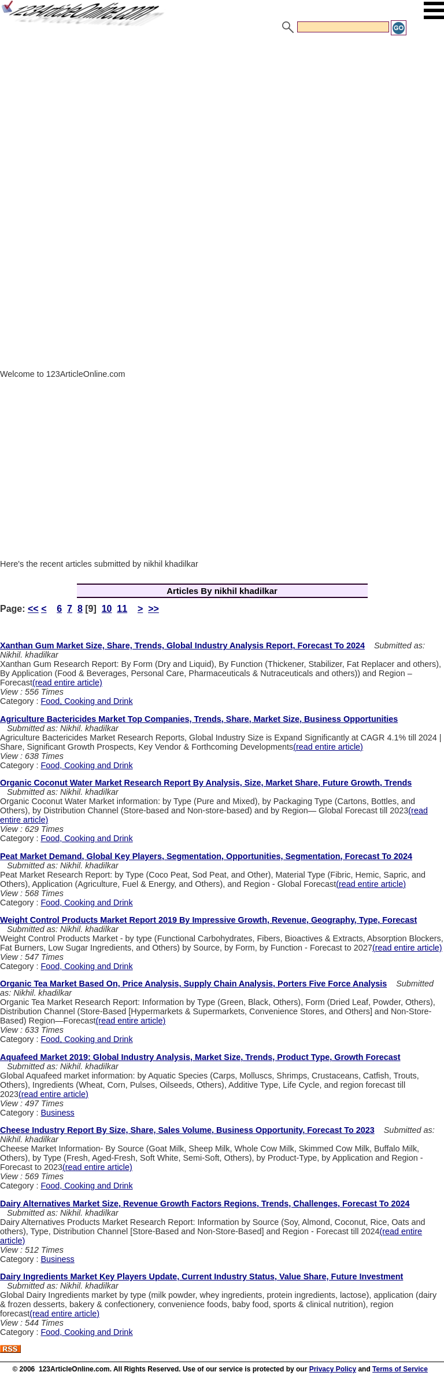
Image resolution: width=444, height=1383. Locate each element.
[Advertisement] (222, 123)
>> (153, 609)
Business (57, 1112)
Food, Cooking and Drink (86, 701)
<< (33, 609)
